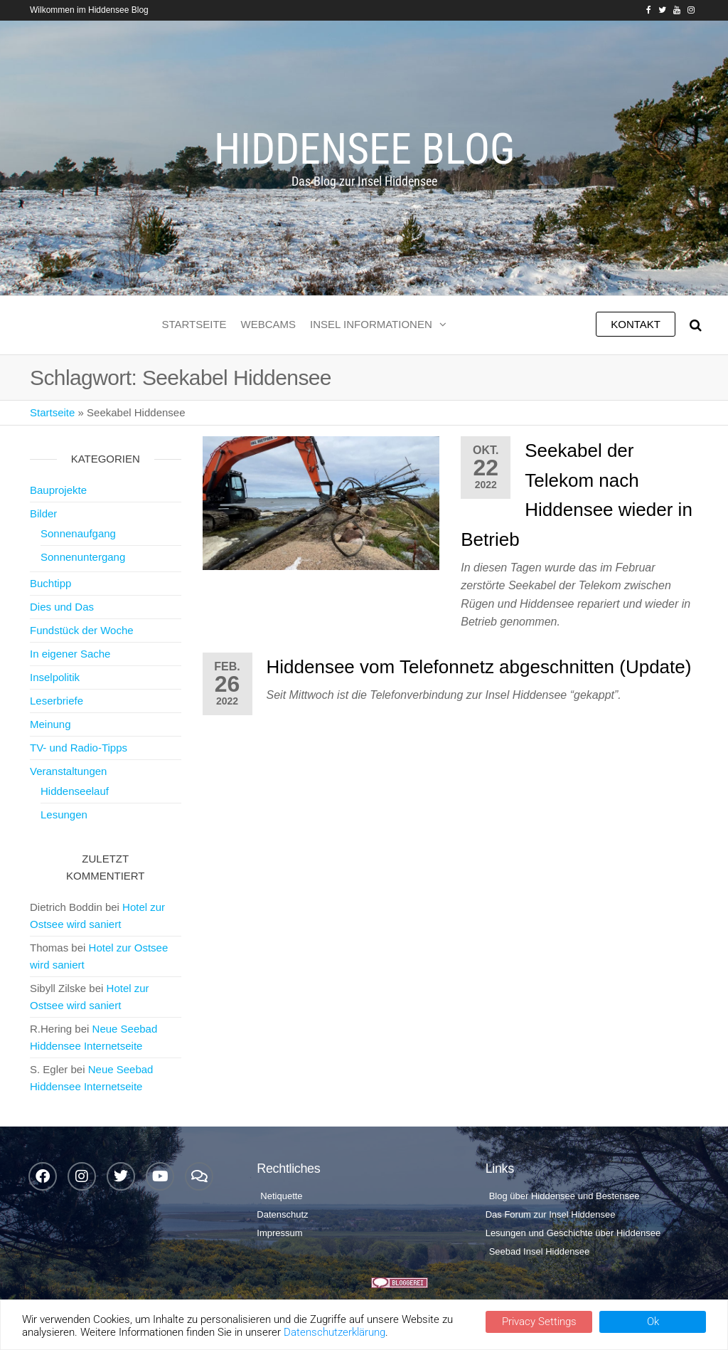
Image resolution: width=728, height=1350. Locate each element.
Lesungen (64, 814)
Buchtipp (50, 583)
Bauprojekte (58, 490)
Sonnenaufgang (78, 533)
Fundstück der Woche (82, 630)
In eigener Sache (70, 654)
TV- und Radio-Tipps (78, 748)
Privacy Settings (539, 1321)
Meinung (50, 724)
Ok (653, 1321)
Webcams (268, 324)
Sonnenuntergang (83, 557)
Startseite (193, 324)
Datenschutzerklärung (334, 1332)
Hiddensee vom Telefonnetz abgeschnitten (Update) (479, 666)
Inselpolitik (55, 677)
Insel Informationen (371, 324)
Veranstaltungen (68, 771)
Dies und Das (62, 607)
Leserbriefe (56, 701)
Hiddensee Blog (364, 149)
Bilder (43, 513)
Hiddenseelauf (75, 791)
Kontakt (635, 324)
